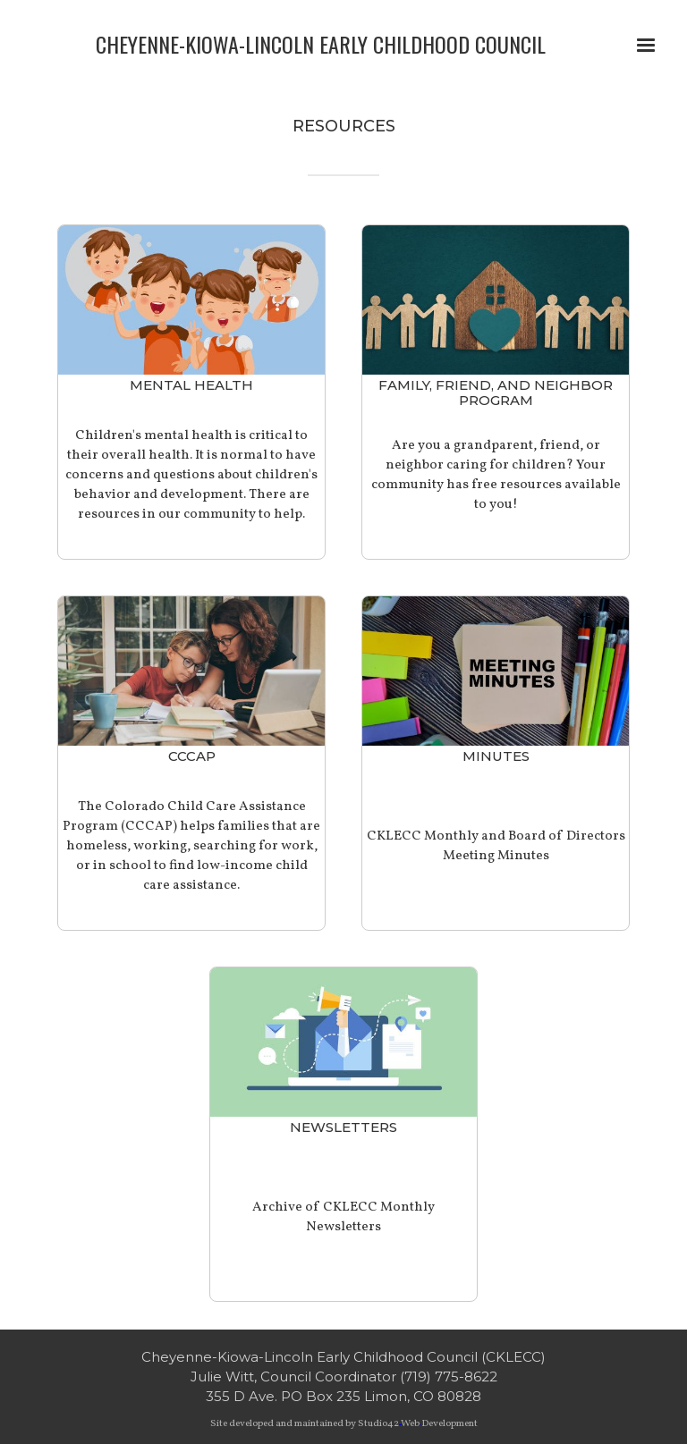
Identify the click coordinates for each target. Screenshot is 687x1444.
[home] (320, 42)
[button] (646, 45)
